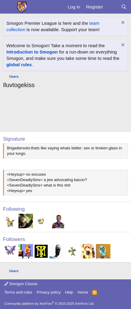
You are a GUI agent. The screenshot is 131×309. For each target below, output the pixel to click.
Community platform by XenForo (49, 303)
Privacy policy (49, 292)
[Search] (124, 6)
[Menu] (8, 7)
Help (69, 292)
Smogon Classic (21, 283)
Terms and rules (18, 292)
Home (82, 292)
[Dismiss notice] (122, 23)
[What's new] (112, 6)
